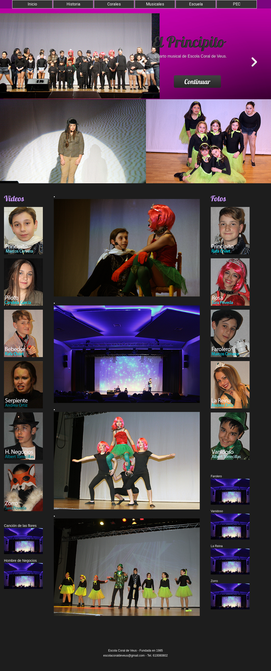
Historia (73, 4)
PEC (236, 4)
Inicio (32, 4)
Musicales (155, 4)
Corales (114, 4)
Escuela (196, 4)
